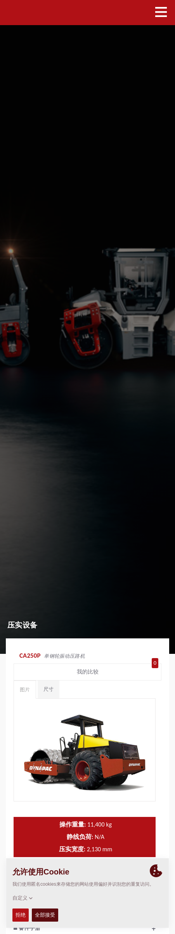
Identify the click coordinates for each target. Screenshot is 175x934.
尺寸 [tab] (48, 689)
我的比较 (118, 670)
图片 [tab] (25, 689)
